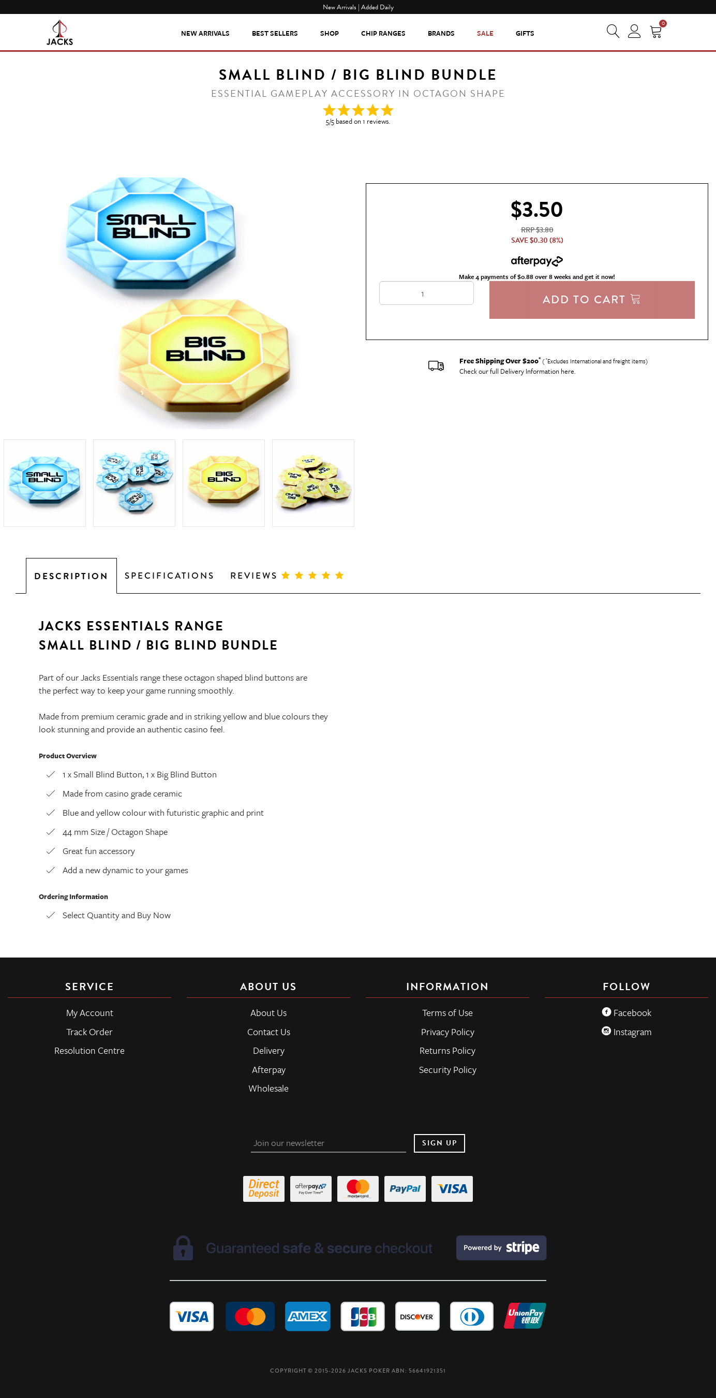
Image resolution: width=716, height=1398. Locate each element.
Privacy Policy (447, 1031)
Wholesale (268, 1088)
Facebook (626, 1012)
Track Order (89, 1031)
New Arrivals (205, 33)
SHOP (329, 33)
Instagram (627, 1031)
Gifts (525, 33)
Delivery (269, 1050)
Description (71, 576)
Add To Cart (592, 299)
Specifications (170, 575)
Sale (485, 33)
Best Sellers (275, 33)
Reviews (287, 575)
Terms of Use (447, 1012)
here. (568, 371)
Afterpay (269, 1069)
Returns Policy (447, 1050)
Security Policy (447, 1069)
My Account (89, 1012)
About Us (268, 1012)
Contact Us (268, 1031)
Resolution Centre (89, 1050)
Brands (441, 33)
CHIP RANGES (383, 33)
